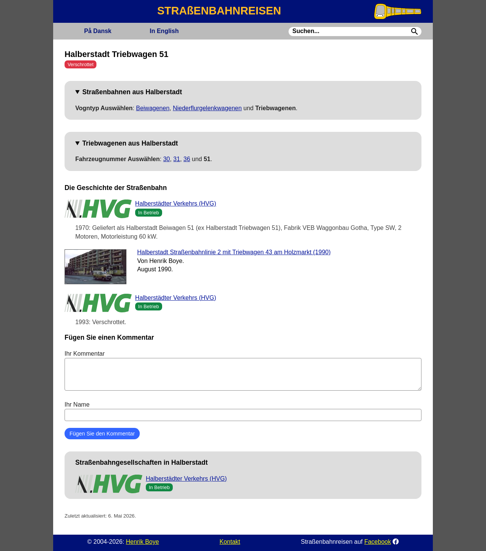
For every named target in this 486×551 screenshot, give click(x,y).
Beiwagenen (152, 108)
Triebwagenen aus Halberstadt (130, 143)
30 (166, 159)
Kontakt (229, 541)
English (164, 31)
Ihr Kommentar (243, 370)
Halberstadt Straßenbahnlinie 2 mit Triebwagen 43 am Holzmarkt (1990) (234, 252)
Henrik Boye (142, 541)
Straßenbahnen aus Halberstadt (132, 92)
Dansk (97, 31)
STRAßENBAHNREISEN (219, 11)
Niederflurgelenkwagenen (207, 108)
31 (176, 159)
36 (186, 159)
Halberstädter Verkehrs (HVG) (175, 203)
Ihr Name (243, 411)
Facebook (377, 541)
